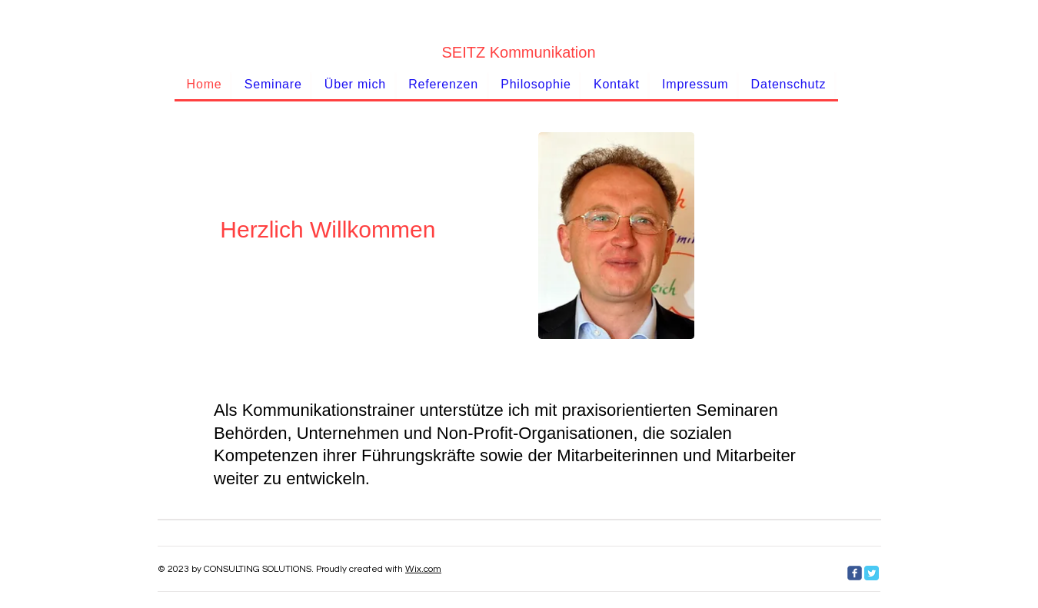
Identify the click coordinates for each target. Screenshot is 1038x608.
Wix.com (423, 569)
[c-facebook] (854, 573)
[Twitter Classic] (871, 573)
